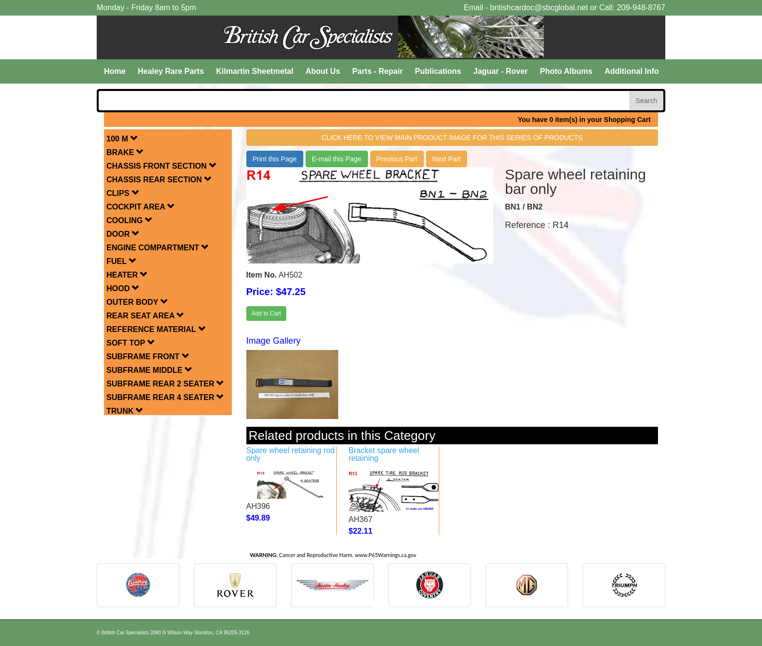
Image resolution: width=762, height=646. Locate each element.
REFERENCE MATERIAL (156, 329)
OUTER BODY (137, 302)
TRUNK (124, 411)
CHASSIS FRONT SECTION (161, 166)
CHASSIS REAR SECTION (159, 179)
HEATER (127, 275)
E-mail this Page (337, 159)
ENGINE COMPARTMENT (157, 248)
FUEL (121, 261)
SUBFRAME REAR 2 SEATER (165, 384)
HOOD (122, 288)
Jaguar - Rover (500, 71)
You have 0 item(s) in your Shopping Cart (584, 119)
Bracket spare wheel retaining (383, 454)
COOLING (129, 220)
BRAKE (125, 152)
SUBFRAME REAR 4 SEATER (165, 397)
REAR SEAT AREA (145, 316)
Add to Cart (266, 313)
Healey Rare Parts (171, 71)
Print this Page (275, 159)
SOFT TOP (130, 343)
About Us (323, 71)
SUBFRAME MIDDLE (149, 370)
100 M (122, 139)
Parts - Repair (377, 71)
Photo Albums (566, 71)
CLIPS (122, 193)
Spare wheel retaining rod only (290, 454)
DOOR (122, 234)
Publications (438, 71)
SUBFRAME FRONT (148, 356)
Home (114, 71)
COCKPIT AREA (140, 207)
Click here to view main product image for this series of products (452, 137)
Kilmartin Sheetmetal (255, 71)
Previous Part (397, 159)
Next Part (447, 159)
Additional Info (632, 71)
